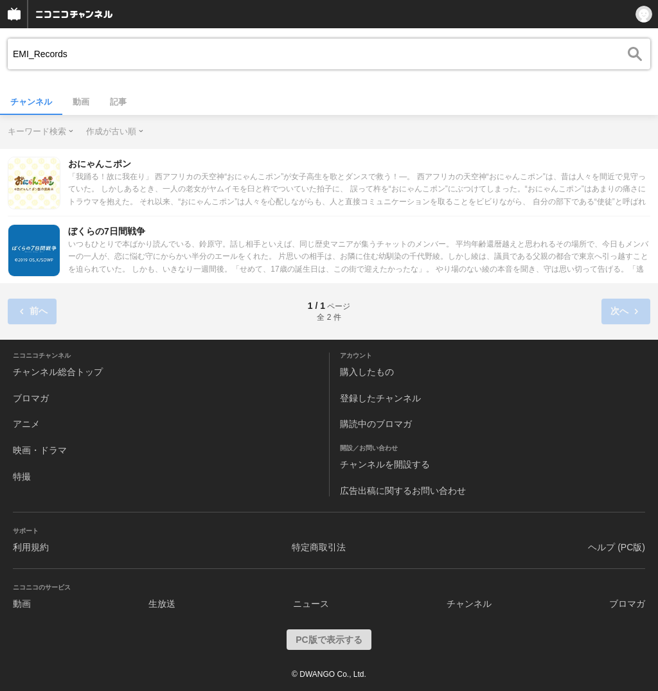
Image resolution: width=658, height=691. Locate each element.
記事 (118, 102)
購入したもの (367, 372)
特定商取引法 (319, 547)
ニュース (311, 604)
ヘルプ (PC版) (616, 547)
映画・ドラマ (40, 450)
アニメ (26, 424)
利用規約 (31, 547)
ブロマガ (31, 398)
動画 (81, 102)
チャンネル (31, 102)
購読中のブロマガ (376, 424)
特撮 (22, 476)
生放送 (161, 604)
